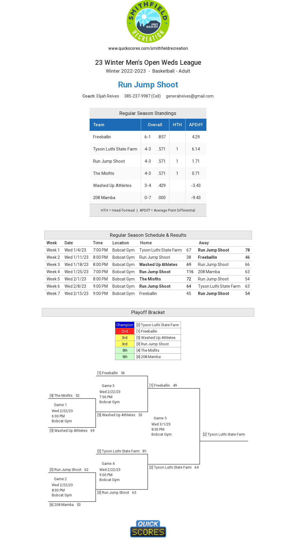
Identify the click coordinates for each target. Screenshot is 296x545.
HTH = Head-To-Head (118, 210)
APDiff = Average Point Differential (167, 210)
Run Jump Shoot (109, 161)
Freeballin (102, 137)
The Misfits (103, 173)
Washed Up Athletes (112, 185)
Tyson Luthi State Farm (115, 149)
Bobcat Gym (123, 250)
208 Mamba (104, 197)
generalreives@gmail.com (190, 96)
